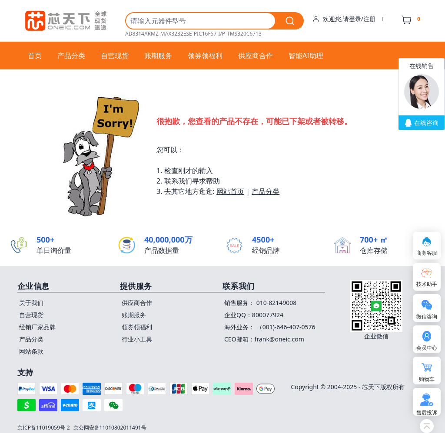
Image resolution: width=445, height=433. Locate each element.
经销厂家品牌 (37, 327)
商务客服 (426, 252)
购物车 (427, 379)
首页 (35, 55)
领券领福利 (205, 55)
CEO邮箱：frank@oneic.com (264, 339)
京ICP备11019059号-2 (43, 427)
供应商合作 (255, 55)
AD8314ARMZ (142, 33)
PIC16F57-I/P (209, 33)
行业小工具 (137, 339)
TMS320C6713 (244, 33)
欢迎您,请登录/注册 (348, 19)
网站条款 (31, 351)
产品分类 (71, 55)
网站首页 (230, 191)
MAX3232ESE (176, 33)
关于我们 (31, 303)
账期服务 (158, 55)
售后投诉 (426, 412)
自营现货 (115, 55)
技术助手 (426, 284)
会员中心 (426, 347)
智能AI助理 (306, 55)
